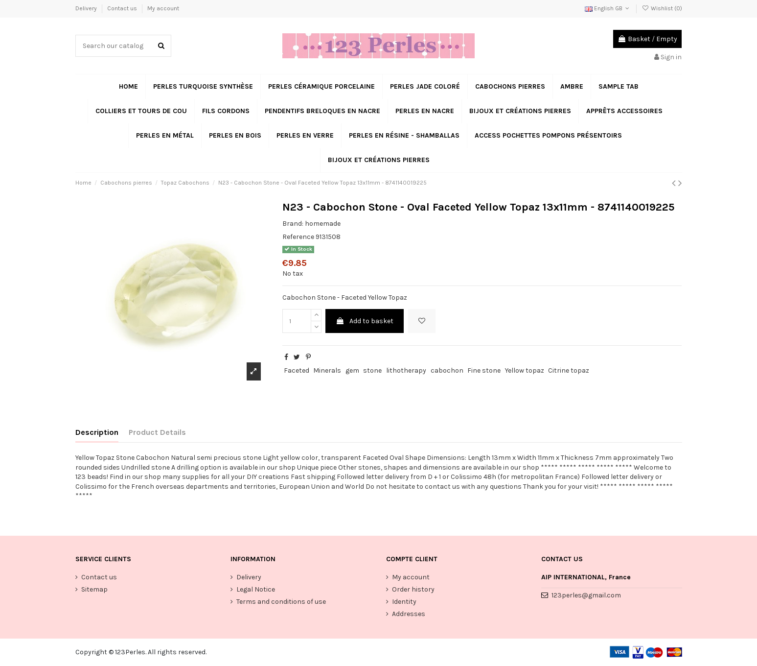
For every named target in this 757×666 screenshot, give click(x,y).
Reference (298, 237)
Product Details (157, 432)
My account (163, 8)
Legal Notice (255, 589)
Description (96, 432)
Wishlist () (662, 8)
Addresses (408, 614)
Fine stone (484, 370)
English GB (608, 8)
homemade (323, 223)
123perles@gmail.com (586, 595)
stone (372, 370)
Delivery (86, 8)
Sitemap (94, 589)
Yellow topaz (524, 370)
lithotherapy (406, 370)
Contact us (122, 8)
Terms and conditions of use (281, 601)
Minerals (327, 370)
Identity (404, 601)
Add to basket (364, 321)
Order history (413, 589)
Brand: (292, 223)
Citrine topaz (568, 370)
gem (352, 370)
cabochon (447, 370)
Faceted (296, 370)
